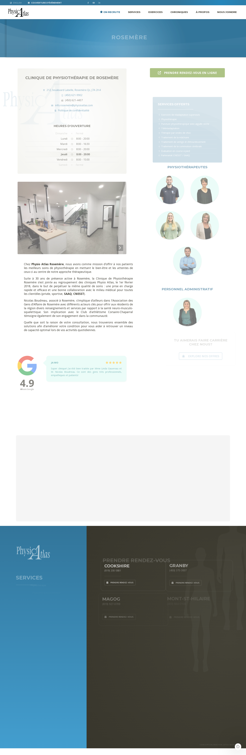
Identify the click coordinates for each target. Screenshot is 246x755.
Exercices (155, 11)
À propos (202, 11)
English (16, 3)
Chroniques (179, 11)
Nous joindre (227, 11)
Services (134, 11)
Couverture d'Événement (45, 3)
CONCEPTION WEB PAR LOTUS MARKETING (220, 745)
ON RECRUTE (110, 11)
